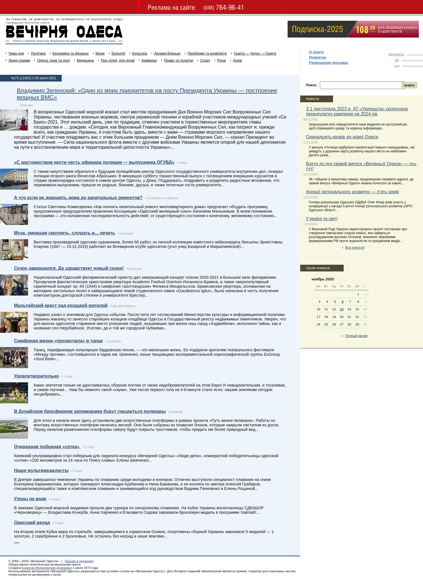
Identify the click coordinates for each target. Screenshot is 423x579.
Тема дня (16, 53)
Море (100, 53)
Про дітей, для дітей (118, 60)
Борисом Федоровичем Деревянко (47, 567)
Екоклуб (118, 53)
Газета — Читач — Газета (255, 53)
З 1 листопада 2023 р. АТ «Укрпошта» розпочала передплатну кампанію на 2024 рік (357, 111)
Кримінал (149, 60)
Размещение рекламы (328, 63)
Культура (139, 53)
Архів (237, 60)
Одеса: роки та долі (53, 60)
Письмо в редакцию (79, 561)
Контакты (396, 54)
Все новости (354, 248)
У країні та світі (321, 218)
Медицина (85, 60)
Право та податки (178, 60)
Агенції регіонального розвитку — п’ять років (352, 191)
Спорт (205, 60)
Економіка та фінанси (71, 53)
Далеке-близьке (167, 53)
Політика (38, 53)
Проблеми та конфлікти (207, 53)
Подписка (317, 57)
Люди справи (19, 60)
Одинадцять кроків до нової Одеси (342, 136)
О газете (316, 52)
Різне (221, 60)
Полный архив (356, 336)
